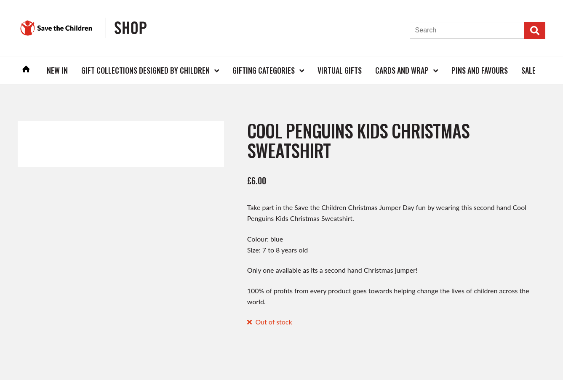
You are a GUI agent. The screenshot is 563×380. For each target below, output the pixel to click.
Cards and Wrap (402, 70)
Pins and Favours (479, 70)
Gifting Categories (263, 70)
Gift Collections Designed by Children (145, 70)
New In (57, 70)
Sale (528, 70)
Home (26, 70)
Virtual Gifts (340, 70)
